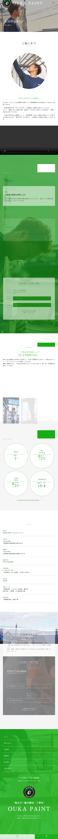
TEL (17, 836)
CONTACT (46, 836)
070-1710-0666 (30, 777)
